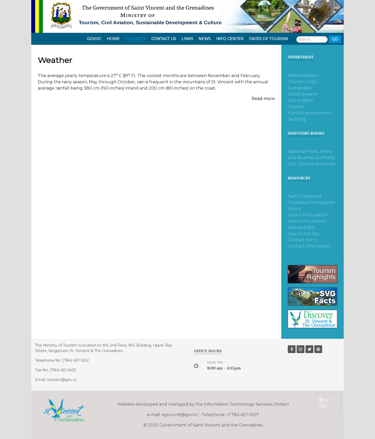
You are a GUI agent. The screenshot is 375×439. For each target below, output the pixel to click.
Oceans (295, 106)
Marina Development (310, 112)
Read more (263, 98)
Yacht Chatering (304, 196)
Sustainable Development (302, 91)
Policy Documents (307, 221)
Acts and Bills (301, 227)
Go (335, 39)
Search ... (296, 35)
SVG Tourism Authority (311, 163)
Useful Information (307, 214)
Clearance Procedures (311, 202)
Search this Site (304, 233)
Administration (303, 75)
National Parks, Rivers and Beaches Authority (311, 154)
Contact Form (302, 239)
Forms (294, 208)
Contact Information (309, 246)
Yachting (297, 119)
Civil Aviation (300, 100)
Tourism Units (302, 81)
